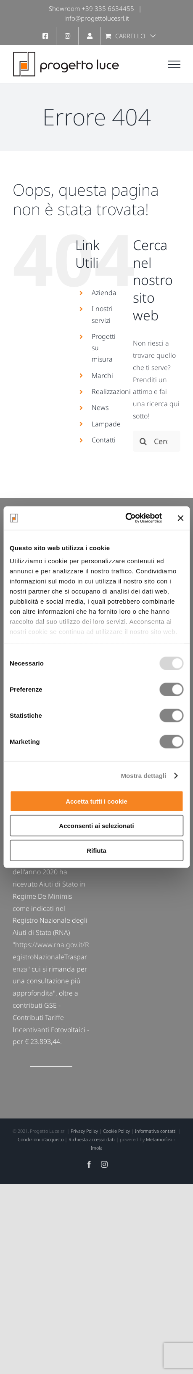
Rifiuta (96, 850)
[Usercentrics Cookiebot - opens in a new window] (125, 518)
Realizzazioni (111, 391)
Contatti (104, 440)
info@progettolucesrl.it (96, 18)
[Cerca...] (156, 441)
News (100, 407)
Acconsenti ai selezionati (96, 825)
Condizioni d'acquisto (40, 1139)
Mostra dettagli (143, 775)
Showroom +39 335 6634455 (91, 8)
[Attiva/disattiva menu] (174, 64)
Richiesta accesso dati (92, 1139)
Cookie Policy (116, 1131)
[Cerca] (143, 441)
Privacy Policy (84, 1131)
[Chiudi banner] (180, 518)
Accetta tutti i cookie (96, 800)
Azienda (104, 292)
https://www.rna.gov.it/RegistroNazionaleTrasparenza (51, 957)
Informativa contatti (156, 1131)
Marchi (102, 375)
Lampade (106, 424)
